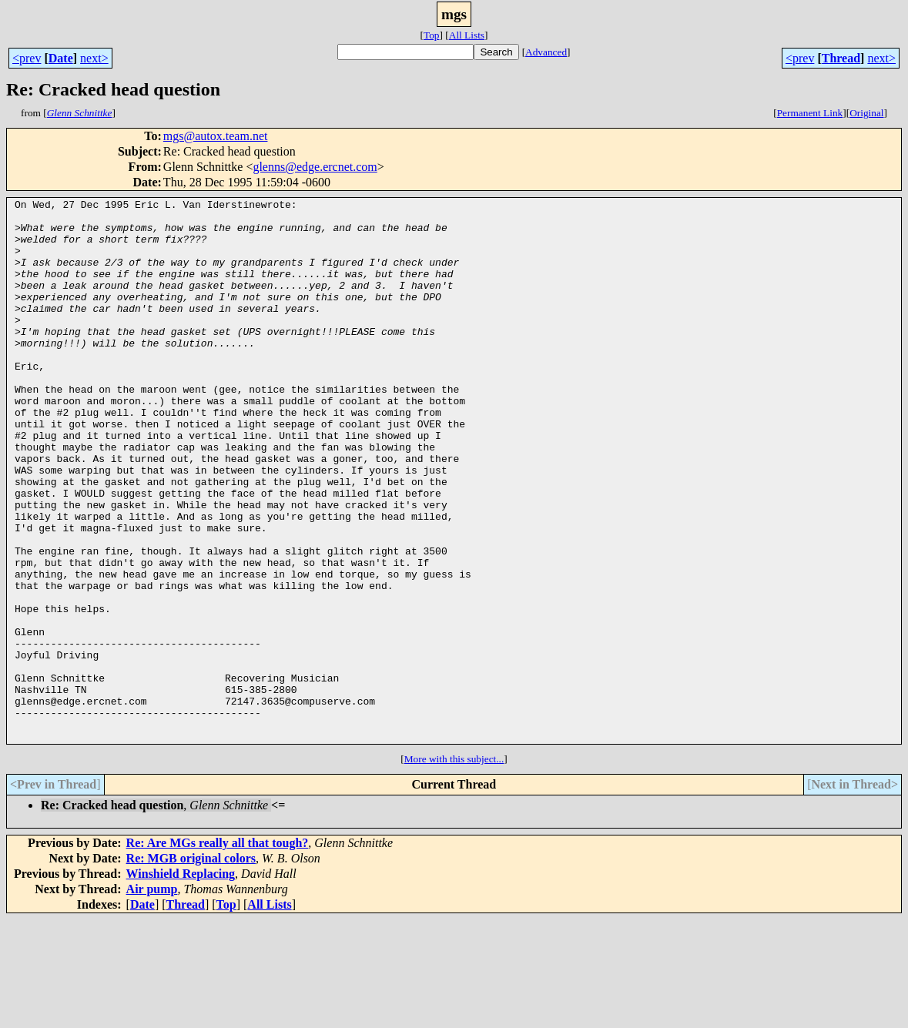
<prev (26, 58)
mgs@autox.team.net (215, 135)
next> (94, 58)
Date (61, 58)
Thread (841, 58)
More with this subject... (454, 867)
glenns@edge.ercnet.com (315, 166)
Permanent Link (810, 113)
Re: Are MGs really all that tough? (217, 951)
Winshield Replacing (181, 982)
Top (432, 35)
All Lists (466, 35)
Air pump (152, 997)
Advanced (546, 52)
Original (866, 113)
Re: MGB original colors (191, 966)
